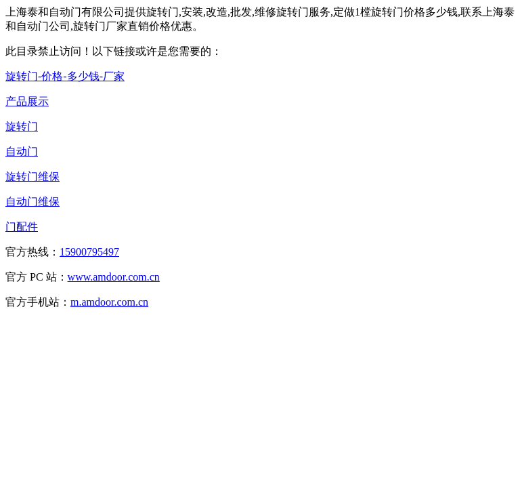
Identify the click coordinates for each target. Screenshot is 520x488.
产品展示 (27, 101)
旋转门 (21, 126)
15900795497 (89, 252)
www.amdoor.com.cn (114, 277)
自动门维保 (32, 201)
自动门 (21, 151)
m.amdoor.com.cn (109, 302)
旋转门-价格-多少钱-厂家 (65, 76)
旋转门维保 (32, 176)
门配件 (21, 226)
